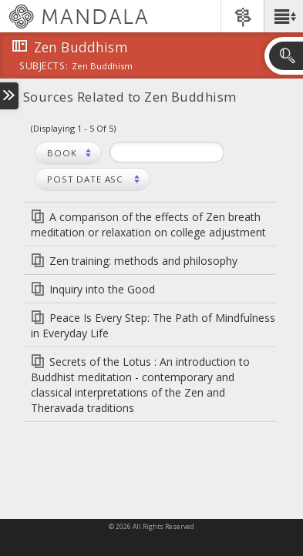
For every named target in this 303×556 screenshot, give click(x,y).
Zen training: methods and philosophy (143, 260)
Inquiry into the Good (102, 289)
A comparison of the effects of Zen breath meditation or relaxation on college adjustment (148, 224)
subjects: (43, 67)
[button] (283, 16)
